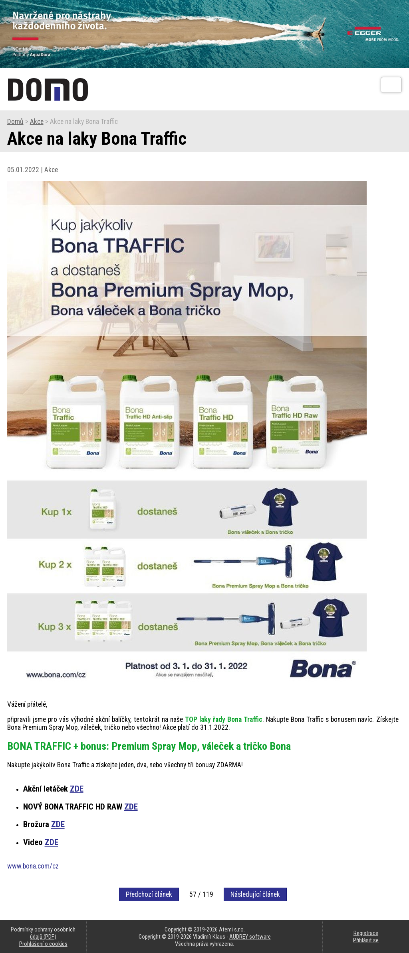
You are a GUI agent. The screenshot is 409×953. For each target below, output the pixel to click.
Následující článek (255, 894)
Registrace (365, 933)
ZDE (76, 789)
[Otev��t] (391, 85)
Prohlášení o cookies (43, 943)
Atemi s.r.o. (232, 929)
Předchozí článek (149, 894)
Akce (37, 122)
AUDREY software (250, 936)
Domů (15, 122)
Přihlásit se (366, 940)
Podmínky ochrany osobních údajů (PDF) (43, 933)
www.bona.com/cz (33, 866)
